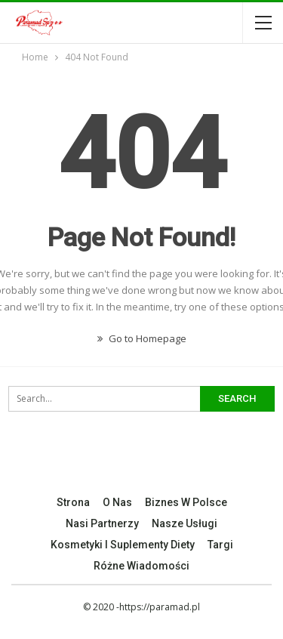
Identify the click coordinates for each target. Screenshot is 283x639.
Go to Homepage (141, 338)
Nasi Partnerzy (102, 523)
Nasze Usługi (184, 523)
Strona (73, 502)
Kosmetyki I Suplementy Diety (123, 545)
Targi (220, 545)
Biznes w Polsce (186, 502)
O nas (117, 502)
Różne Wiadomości (141, 566)
